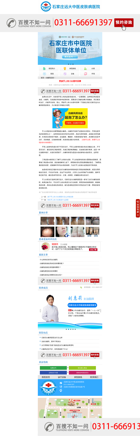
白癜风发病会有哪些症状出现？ (51, 275)
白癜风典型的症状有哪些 (49, 271)
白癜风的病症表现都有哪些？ (50, 267)
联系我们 (94, 377)
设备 (72, 74)
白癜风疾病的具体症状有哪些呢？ (52, 263)
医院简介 (52, 68)
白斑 (93, 68)
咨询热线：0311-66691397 (93, 287)
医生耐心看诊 (82, 368)
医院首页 (46, 377)
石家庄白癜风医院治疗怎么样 (51, 337)
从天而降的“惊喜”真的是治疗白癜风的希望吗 (57, 345)
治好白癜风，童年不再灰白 (51, 341)
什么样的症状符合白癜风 (49, 259)
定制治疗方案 (53, 372)
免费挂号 (53, 368)
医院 (52, 74)
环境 (93, 74)
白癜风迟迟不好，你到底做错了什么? (54, 349)
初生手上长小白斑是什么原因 (58, 200)
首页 (42, 78)
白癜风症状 (50, 78)
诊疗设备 (62, 377)
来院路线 (72, 68)
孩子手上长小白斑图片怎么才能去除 (60, 197)
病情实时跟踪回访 (82, 372)
